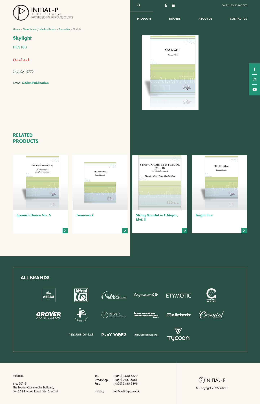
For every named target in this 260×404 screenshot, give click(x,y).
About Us (205, 19)
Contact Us (238, 19)
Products (144, 19)
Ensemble (64, 29)
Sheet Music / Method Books (39, 29)
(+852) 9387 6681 (125, 380)
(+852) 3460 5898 (126, 383)
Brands (175, 19)
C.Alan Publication (35, 83)
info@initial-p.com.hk (126, 391)
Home (16, 29)
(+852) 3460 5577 (126, 376)
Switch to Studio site (234, 5)
